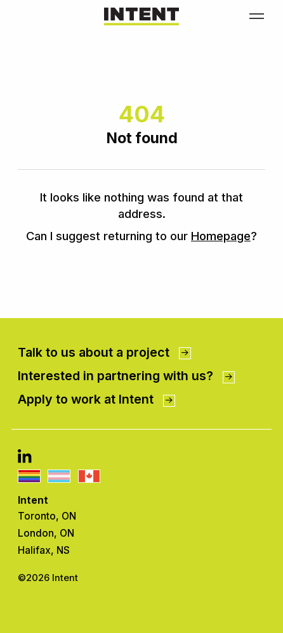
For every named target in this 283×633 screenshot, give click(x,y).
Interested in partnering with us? (126, 375)
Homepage (221, 236)
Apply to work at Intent (96, 399)
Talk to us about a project (104, 352)
